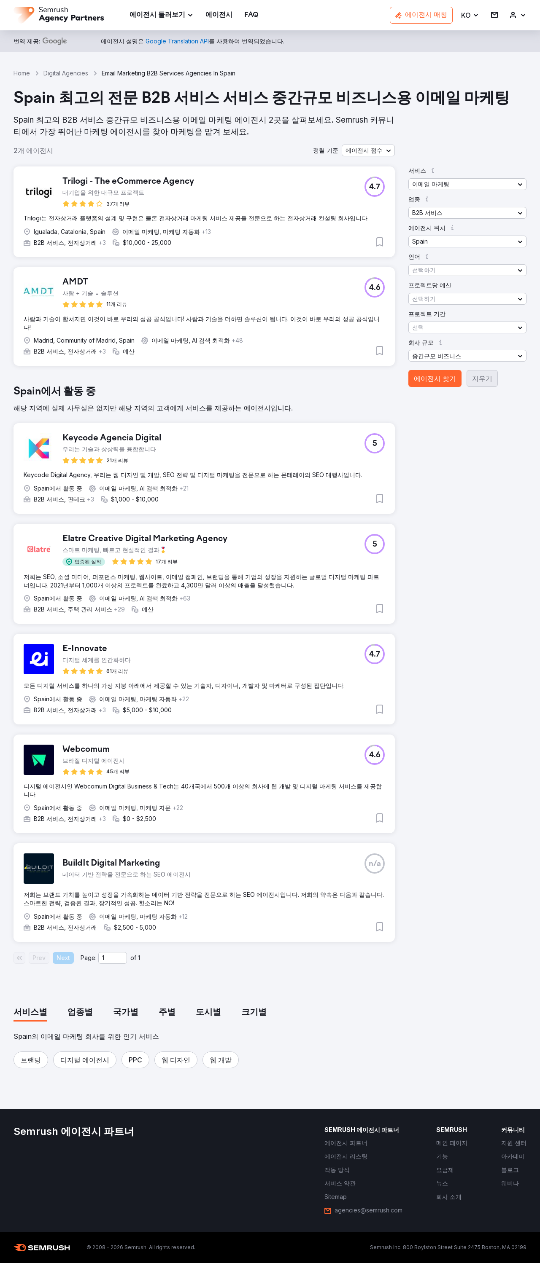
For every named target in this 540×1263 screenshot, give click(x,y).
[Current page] (113, 957)
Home (22, 73)
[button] (470, 15)
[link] (218, 15)
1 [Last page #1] (139, 957)
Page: (89, 957)
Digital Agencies (65, 73)
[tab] (30, 1012)
